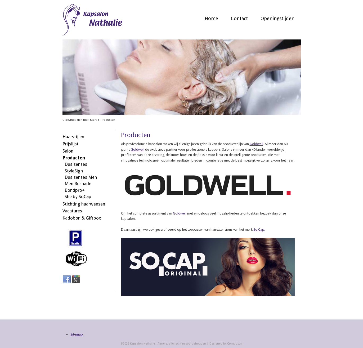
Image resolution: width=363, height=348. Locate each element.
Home (211, 18)
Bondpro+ (75, 190)
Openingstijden (277, 18)
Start (93, 120)
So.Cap (258, 229)
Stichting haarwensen (83, 204)
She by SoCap (78, 196)
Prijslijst (70, 143)
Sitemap (76, 334)
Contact (239, 18)
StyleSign (74, 170)
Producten (73, 157)
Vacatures (72, 210)
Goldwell (256, 144)
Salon (67, 151)
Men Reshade (78, 183)
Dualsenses (76, 164)
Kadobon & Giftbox (81, 218)
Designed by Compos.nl (226, 343)
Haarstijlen (73, 136)
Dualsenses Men (81, 177)
